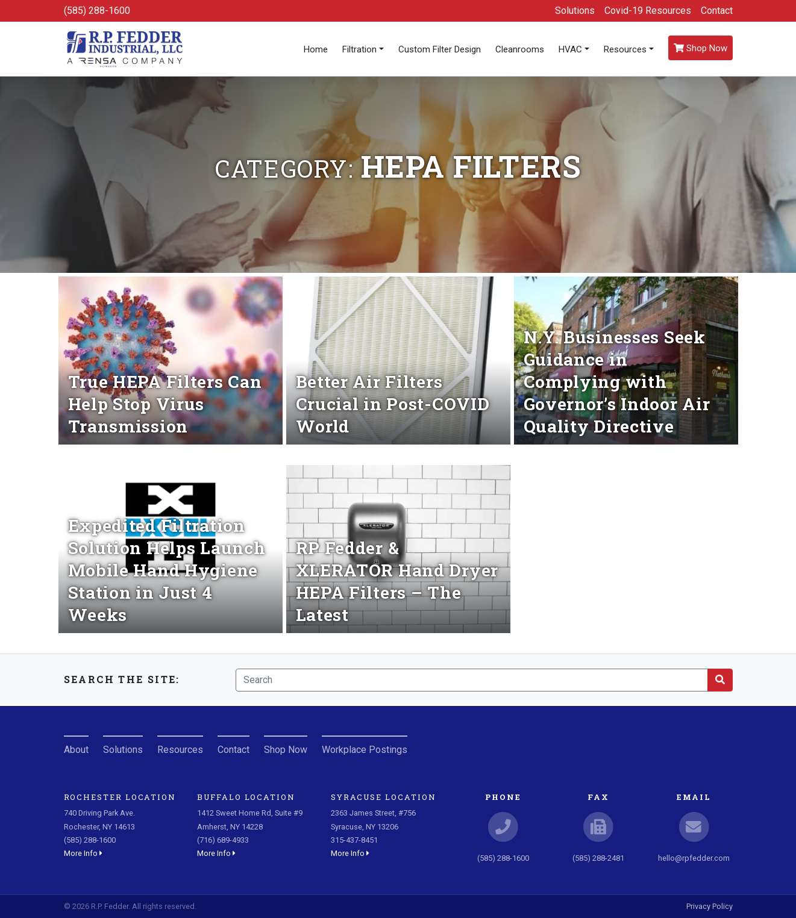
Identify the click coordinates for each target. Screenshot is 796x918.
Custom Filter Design (439, 49)
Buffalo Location (246, 797)
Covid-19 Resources (647, 10)
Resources (625, 49)
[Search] (472, 680)
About (76, 749)
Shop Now (700, 48)
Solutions (575, 10)
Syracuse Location (383, 797)
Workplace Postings (364, 749)
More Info (83, 853)
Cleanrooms (519, 49)
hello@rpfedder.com (694, 858)
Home (316, 49)
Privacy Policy (709, 906)
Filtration (359, 49)
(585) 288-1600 (97, 10)
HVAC (570, 49)
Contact (717, 10)
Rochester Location (120, 797)
